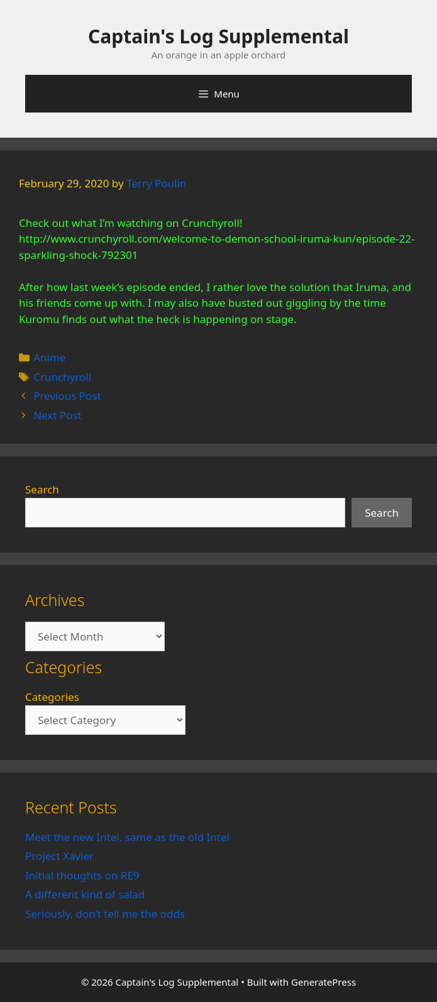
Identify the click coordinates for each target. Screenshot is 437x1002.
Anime (49, 357)
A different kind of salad (85, 894)
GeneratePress (323, 982)
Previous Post (67, 395)
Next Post (57, 415)
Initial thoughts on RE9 (82, 875)
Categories (52, 697)
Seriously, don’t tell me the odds (105, 913)
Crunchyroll (62, 377)
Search (42, 489)
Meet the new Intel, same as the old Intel (127, 837)
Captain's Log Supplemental (218, 36)
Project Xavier (59, 856)
